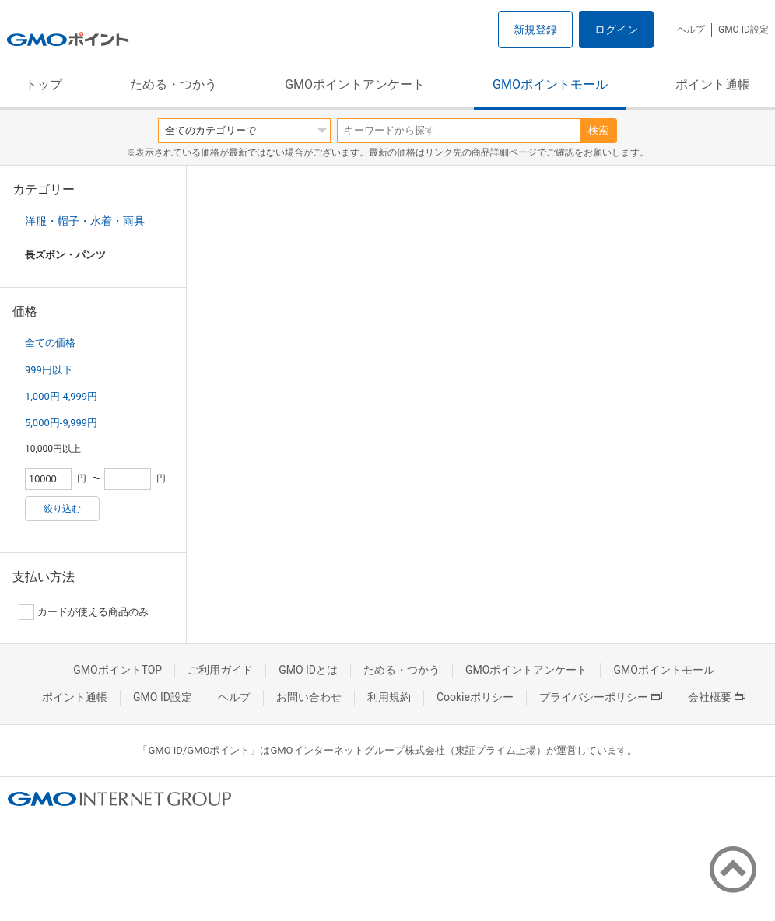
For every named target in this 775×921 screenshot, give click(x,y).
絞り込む (62, 508)
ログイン (616, 29)
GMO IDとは (308, 670)
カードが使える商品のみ (84, 612)
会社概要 (716, 697)
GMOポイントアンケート (355, 84)
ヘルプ (691, 29)
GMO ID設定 (743, 29)
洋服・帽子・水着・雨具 (85, 221)
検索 (598, 130)
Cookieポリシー (475, 697)
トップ (43, 84)
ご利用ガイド (220, 670)
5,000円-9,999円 (61, 423)
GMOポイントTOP (117, 670)
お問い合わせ (309, 697)
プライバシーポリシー (600, 697)
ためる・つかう (173, 84)
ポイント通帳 (712, 84)
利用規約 (389, 697)
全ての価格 (50, 342)
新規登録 (535, 29)
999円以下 (48, 370)
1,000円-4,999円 (61, 396)
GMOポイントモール (550, 84)
